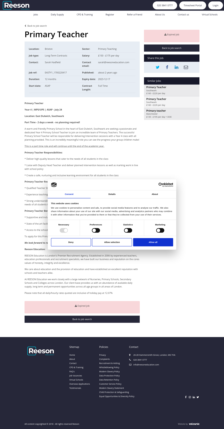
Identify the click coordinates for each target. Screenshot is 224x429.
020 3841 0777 (165, 5)
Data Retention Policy (109, 379)
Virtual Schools (210, 14)
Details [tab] (112, 194)
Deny (71, 242)
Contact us (183, 14)
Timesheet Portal (193, 5)
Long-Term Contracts (56, 55)
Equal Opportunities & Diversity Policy (112, 396)
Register (110, 14)
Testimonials (75, 388)
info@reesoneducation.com (144, 364)
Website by (189, 424)
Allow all (153, 242)
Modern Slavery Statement (111, 388)
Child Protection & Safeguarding (112, 392)
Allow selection (112, 242)
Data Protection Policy (109, 375)
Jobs (35, 14)
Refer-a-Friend (134, 14)
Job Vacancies (75, 375)
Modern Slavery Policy (109, 371)
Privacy (102, 355)
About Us (160, 14)
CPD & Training (85, 14)
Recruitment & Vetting (109, 363)
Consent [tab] (69, 194)
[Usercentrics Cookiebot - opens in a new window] (160, 184)
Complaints (104, 359)
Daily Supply (57, 14)
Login (216, 5)
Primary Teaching (107, 48)
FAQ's (72, 371)
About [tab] (155, 194)
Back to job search (36, 25)
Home (72, 355)
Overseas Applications (79, 384)
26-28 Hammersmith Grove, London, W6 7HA (144, 355)
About (72, 359)
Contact (72, 363)
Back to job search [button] (82, 319)
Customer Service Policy (110, 384)
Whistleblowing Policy (109, 367)
